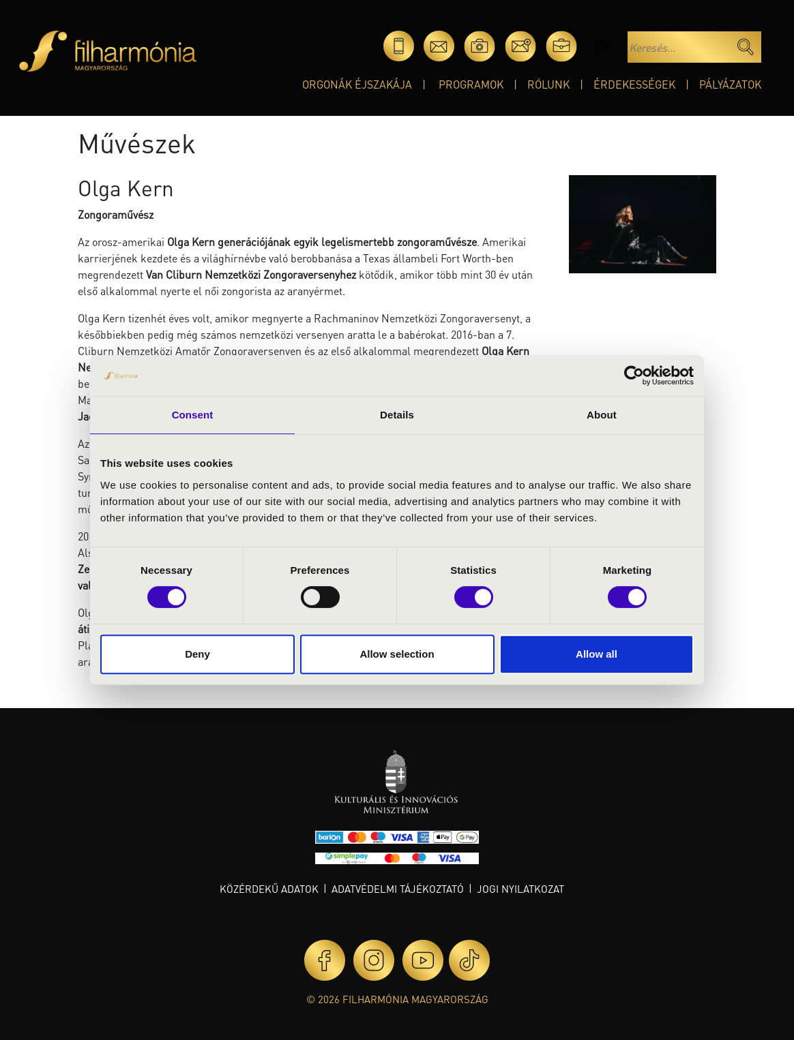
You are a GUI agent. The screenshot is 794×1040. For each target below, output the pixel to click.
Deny (197, 654)
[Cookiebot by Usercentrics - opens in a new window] (634, 375)
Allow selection (396, 654)
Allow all (596, 654)
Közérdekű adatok (269, 889)
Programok (471, 84)
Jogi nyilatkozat (520, 889)
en (602, 46)
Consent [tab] (193, 414)
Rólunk (548, 84)
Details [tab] (397, 414)
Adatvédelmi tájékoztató (398, 889)
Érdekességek (634, 84)
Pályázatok (730, 84)
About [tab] (602, 414)
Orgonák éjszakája (357, 84)
